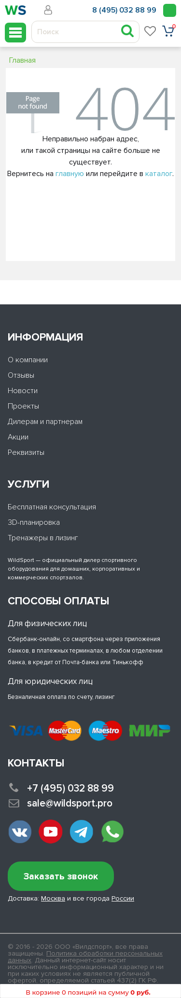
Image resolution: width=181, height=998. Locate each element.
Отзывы (21, 375)
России (122, 898)
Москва (53, 898)
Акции (18, 437)
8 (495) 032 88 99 (124, 10)
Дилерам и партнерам (45, 421)
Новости (23, 391)
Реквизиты (26, 452)
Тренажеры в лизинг (43, 538)
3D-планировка (34, 522)
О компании (28, 360)
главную (70, 173)
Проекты (23, 406)
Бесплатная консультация (52, 507)
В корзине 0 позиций (88, 992)
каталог (158, 173)
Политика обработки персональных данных (85, 956)
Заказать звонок (61, 876)
